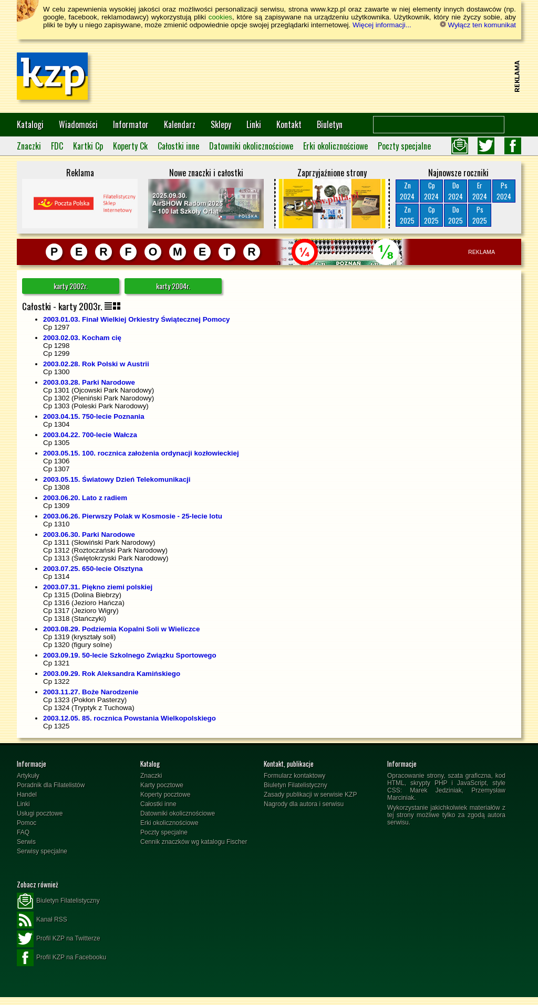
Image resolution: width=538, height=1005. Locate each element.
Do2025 (455, 215)
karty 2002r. (71, 285)
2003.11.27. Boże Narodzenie (91, 692)
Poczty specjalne (404, 146)
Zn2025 (407, 215)
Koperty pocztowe (165, 794)
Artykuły (28, 775)
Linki (253, 124)
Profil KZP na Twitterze (58, 938)
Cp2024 (431, 191)
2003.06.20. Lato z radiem (85, 498)
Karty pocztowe (161, 785)
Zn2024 (407, 191)
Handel (27, 794)
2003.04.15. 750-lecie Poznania (93, 416)
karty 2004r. (173, 285)
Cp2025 (431, 215)
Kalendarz (179, 124)
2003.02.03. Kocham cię (82, 338)
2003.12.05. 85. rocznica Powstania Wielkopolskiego (129, 718)
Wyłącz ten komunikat (478, 25)
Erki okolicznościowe (335, 146)
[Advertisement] (319, 76)
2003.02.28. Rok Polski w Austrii (96, 364)
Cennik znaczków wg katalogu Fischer (193, 841)
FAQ (23, 832)
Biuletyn (330, 124)
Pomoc (26, 823)
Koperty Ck (130, 146)
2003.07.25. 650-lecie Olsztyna (93, 569)
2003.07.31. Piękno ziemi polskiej (97, 587)
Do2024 (455, 191)
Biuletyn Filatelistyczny (295, 785)
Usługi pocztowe (40, 813)
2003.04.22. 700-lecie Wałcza (90, 435)
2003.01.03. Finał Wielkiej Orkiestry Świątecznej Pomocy (136, 319)
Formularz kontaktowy (294, 775)
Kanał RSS (42, 920)
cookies (220, 17)
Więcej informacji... (382, 25)
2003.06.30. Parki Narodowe (89, 534)
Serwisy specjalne (42, 851)
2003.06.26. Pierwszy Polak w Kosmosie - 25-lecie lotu (132, 516)
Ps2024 (503, 191)
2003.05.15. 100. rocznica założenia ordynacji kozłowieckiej (141, 453)
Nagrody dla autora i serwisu (304, 804)
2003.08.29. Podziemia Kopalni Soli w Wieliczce (121, 629)
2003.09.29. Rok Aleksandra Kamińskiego (111, 674)
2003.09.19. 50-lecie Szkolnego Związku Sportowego (129, 655)
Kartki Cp (88, 146)
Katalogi (30, 124)
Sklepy (221, 124)
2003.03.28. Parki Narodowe (89, 382)
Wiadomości (78, 124)
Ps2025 (479, 215)
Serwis (26, 841)
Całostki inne (178, 146)
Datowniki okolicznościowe (251, 146)
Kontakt (289, 124)
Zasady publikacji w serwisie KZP (310, 794)
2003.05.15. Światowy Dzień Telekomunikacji (117, 479)
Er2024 (479, 191)
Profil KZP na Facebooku (61, 957)
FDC (57, 146)
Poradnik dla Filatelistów (51, 785)
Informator (131, 124)
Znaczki (29, 146)
